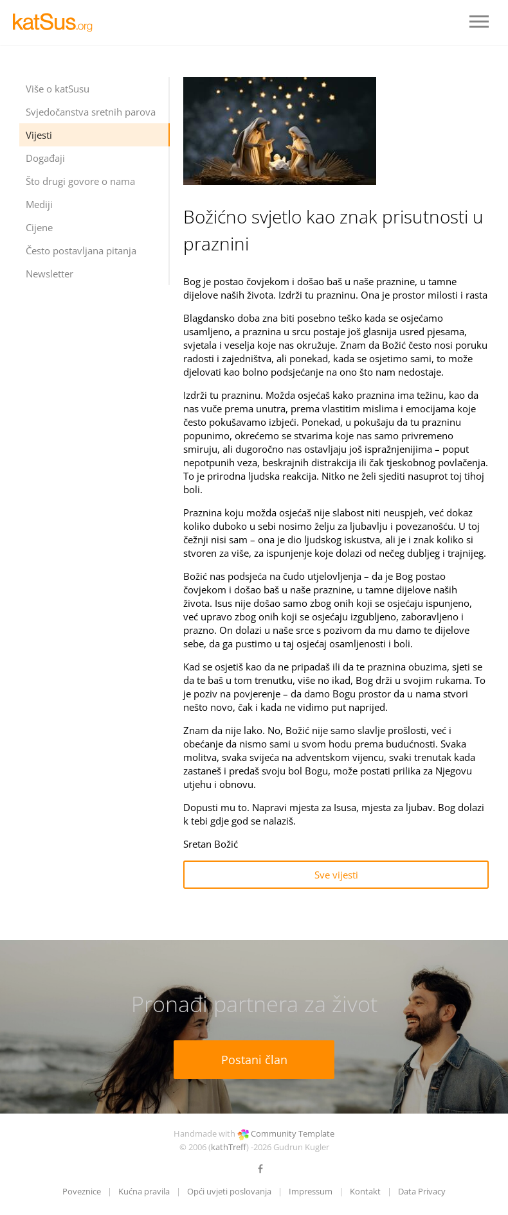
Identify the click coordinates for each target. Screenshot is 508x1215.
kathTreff (228, 1147)
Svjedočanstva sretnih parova (91, 111)
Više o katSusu (57, 88)
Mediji (39, 204)
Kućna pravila (144, 1191)
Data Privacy (422, 1191)
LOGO (58, 22)
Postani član (254, 1059)
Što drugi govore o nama (80, 181)
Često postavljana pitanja (81, 250)
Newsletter (49, 273)
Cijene (39, 227)
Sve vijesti (336, 874)
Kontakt (365, 1191)
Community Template (292, 1133)
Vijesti (39, 134)
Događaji (45, 158)
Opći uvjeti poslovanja (229, 1191)
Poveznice (81, 1191)
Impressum (310, 1191)
